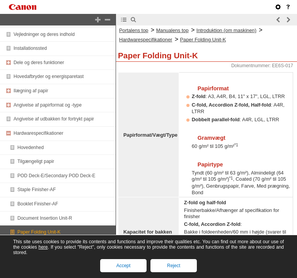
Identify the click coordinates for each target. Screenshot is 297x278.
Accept (123, 265)
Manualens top (172, 30)
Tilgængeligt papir (35, 161)
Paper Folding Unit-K (38, 232)
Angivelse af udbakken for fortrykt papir (54, 119)
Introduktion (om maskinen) (226, 30)
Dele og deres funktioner (39, 62)
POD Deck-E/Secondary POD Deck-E (56, 175)
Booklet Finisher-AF (37, 204)
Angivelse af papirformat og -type (48, 105)
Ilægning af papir (31, 90)
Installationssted (30, 48)
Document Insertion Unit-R (44, 218)
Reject (173, 265)
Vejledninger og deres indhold (44, 34)
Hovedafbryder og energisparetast (49, 76)
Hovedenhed (30, 147)
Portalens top (133, 30)
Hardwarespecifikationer (38, 133)
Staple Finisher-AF (36, 189)
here (43, 247)
